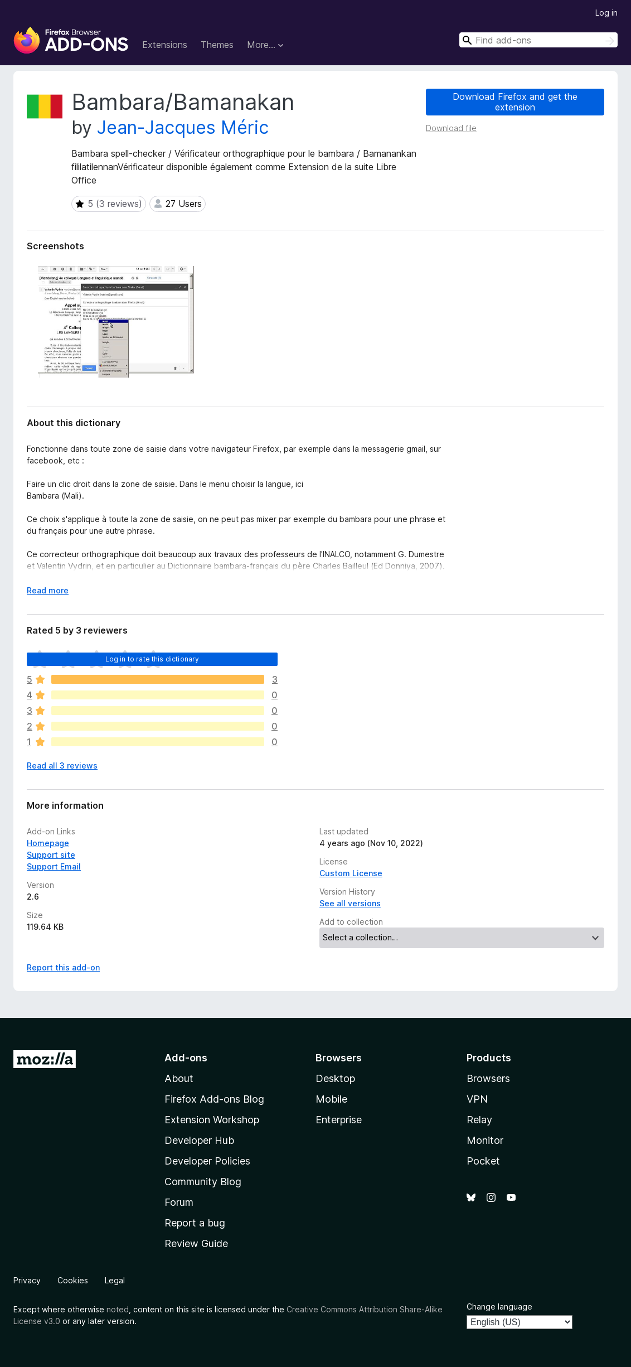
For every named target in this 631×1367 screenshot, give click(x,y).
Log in (606, 12)
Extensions (164, 44)
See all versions (350, 903)
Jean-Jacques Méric (183, 127)
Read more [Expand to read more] (48, 590)
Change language (499, 1306)
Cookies (72, 1280)
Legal (115, 1280)
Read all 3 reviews (62, 765)
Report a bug (194, 1223)
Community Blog (202, 1181)
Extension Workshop (211, 1120)
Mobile (331, 1099)
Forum (178, 1202)
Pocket (483, 1161)
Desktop (335, 1078)
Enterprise (339, 1120)
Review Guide (196, 1243)
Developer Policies (207, 1161)
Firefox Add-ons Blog (214, 1099)
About (178, 1078)
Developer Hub (199, 1140)
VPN (477, 1099)
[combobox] (538, 39)
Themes (217, 44)
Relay (479, 1120)
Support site (51, 854)
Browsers (488, 1078)
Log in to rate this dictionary (152, 659)
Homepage (48, 843)
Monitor (485, 1140)
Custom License (350, 873)
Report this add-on (63, 967)
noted (117, 1309)
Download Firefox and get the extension (515, 102)
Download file (451, 128)
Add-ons (185, 1058)
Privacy (27, 1280)
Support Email (54, 866)
